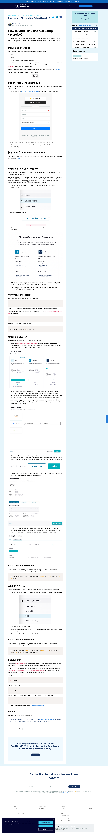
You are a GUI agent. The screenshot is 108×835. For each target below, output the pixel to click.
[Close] (53, 819)
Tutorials (63, 808)
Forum (89, 806)
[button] (85, 17)
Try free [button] (85, 19)
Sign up (74, 786)
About (15, 806)
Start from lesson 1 (85, 25)
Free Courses (64, 806)
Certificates (42, 6)
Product (41, 803)
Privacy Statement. (66, 792)
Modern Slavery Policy (63, 826)
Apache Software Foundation (58, 829)
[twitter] (53, 17)
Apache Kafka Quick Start (67, 818)
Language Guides (65, 815)
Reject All (46, 826)
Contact (16, 811)
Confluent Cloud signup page (30, 91)
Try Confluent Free (86, 6)
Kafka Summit (91, 811)
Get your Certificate (74, 1)
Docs (66, 6)
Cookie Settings (72, 826)
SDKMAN (57, 69)
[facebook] (60, 17)
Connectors (41, 808)
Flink (40, 811)
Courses (33, 6)
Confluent (16, 803)
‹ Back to (13, 12)
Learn (48, 6)
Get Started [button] (35, 755)
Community (59, 6)
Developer (64, 803)
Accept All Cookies (45, 822)
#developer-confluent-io (46, 719)
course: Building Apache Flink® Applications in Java (24, 15)
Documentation (65, 811)
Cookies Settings (46, 829)
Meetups (90, 808)
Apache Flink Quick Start (66, 820)
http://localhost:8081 (38, 705)
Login (74, 6)
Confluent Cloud (42, 806)
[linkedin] (57, 17)
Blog (62, 813)
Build (53, 6)
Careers (15, 808)
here (19, 158)
